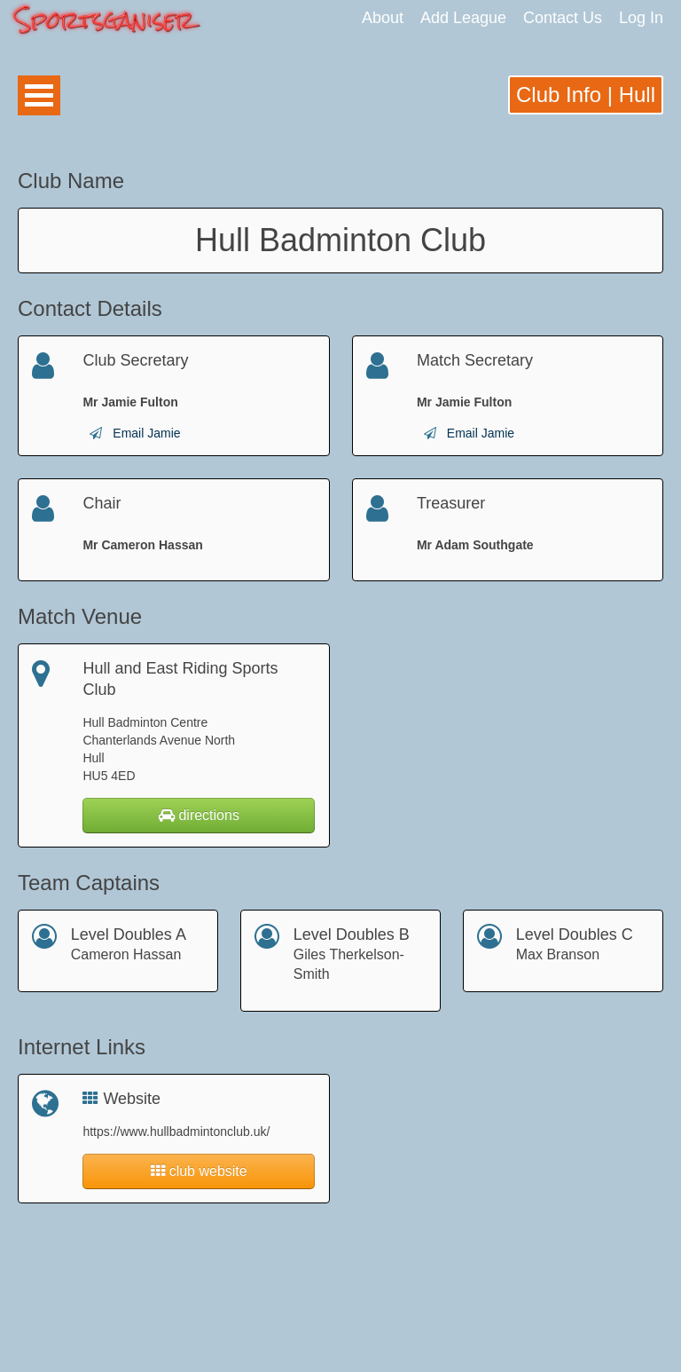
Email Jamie (146, 433)
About (382, 18)
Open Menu (39, 95)
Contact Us (562, 18)
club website (199, 1171)
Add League (463, 18)
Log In (641, 18)
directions (199, 815)
